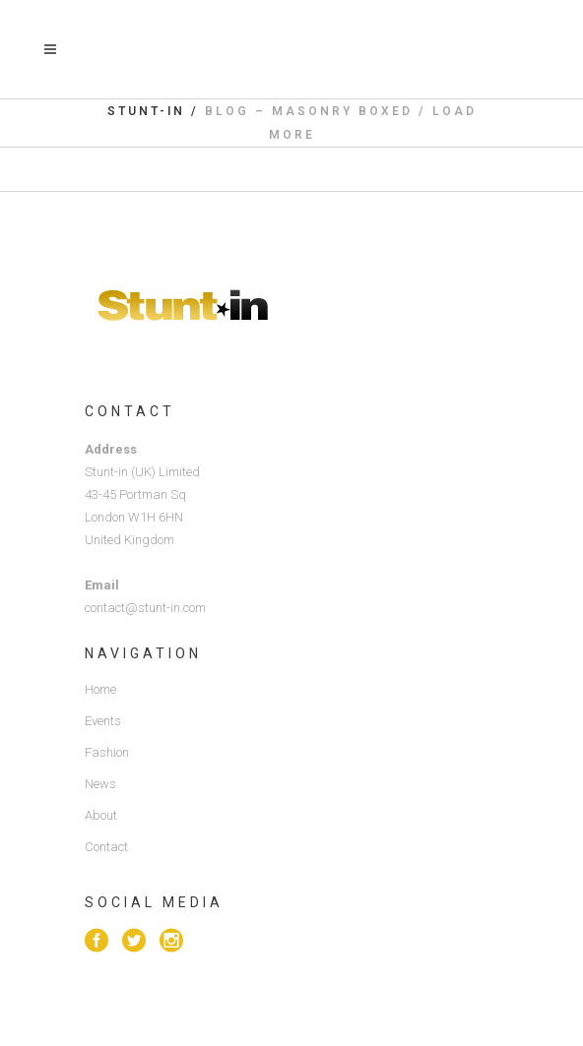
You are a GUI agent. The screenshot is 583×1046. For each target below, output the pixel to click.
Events (103, 720)
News (100, 783)
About (101, 815)
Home (100, 689)
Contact (106, 846)
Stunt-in (146, 111)
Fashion (107, 752)
